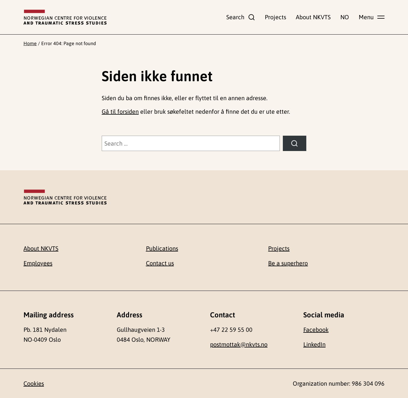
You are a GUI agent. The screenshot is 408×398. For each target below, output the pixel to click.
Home (30, 43)
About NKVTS (313, 17)
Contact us (160, 263)
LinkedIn (314, 344)
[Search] (294, 143)
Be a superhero (288, 263)
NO (344, 17)
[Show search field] (240, 17)
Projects (275, 17)
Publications (162, 248)
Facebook (316, 329)
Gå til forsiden (120, 111)
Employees (37, 263)
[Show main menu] (372, 17)
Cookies (33, 383)
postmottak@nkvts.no (238, 344)
